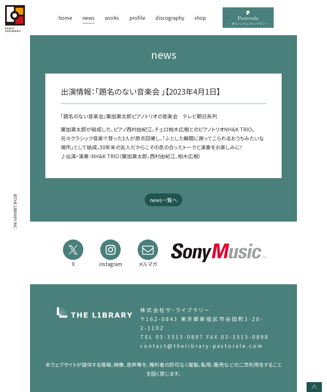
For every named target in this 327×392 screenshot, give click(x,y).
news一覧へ (163, 200)
